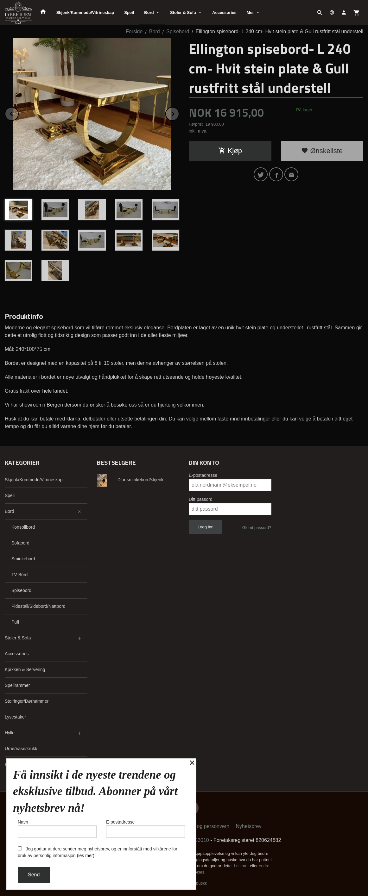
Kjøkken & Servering (25, 669)
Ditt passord (201, 499)
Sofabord (20, 542)
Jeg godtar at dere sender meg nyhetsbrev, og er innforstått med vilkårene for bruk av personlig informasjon (97, 852)
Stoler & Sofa (183, 12)
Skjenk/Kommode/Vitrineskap (85, 12)
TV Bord (19, 574)
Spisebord (21, 590)
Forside (134, 31)
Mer (250, 12)
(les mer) (85, 855)
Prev (18, 113)
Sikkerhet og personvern (201, 826)
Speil (129, 12)
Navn (57, 828)
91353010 (198, 840)
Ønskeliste (322, 151)
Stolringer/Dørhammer (26, 701)
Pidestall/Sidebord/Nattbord (38, 606)
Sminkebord (23, 558)
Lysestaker (15, 716)
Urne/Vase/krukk (21, 748)
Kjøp (230, 151)
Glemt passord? (256, 527)
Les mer (242, 865)
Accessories (224, 12)
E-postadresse (203, 475)
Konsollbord (23, 527)
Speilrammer (17, 685)
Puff (15, 622)
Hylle (10, 732)
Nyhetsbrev (249, 826)
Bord (149, 12)
